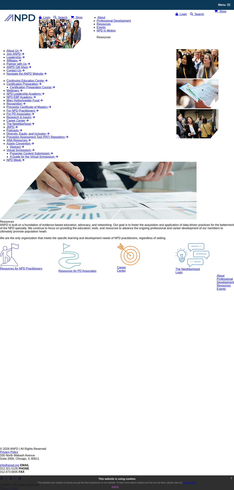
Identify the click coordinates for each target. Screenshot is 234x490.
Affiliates (14, 60)
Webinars (14, 90)
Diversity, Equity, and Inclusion (28, 133)
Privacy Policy (9, 452)
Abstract (17, 146)
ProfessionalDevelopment (225, 280)
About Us (14, 50)
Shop (220, 11)
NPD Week (15, 160)
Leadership (15, 57)
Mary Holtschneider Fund (25, 100)
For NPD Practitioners (22, 110)
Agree (115, 486)
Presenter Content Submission (31, 153)
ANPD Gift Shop (19, 67)
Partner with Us (18, 63)
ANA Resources (19, 140)
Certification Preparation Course (32, 87)
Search (197, 14)
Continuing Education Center (27, 80)
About (220, 275)
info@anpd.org (9, 465)
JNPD (12, 127)
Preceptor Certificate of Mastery (29, 107)
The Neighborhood (20, 123)
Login (181, 14)
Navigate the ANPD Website (26, 73)
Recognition (16, 103)
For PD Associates (20, 114)
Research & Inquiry (21, 117)
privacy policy (189, 482)
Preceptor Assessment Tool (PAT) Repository (37, 137)
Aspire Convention (20, 143)
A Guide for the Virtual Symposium (34, 156)
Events (221, 288)
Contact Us (15, 70)
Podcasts (14, 130)
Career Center (18, 120)
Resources (224, 285)
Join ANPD (15, 54)
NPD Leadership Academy (25, 93)
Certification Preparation (24, 84)
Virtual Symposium (20, 150)
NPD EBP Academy (21, 97)
